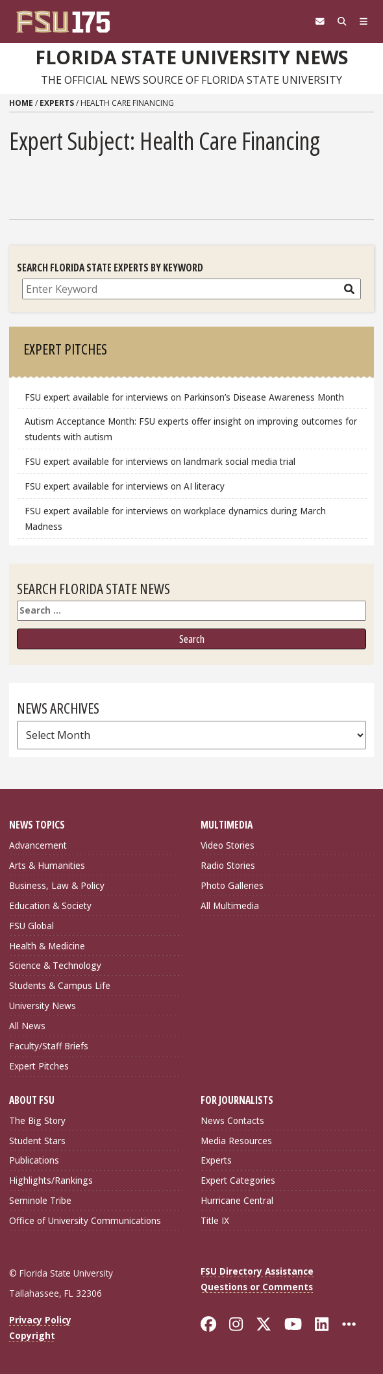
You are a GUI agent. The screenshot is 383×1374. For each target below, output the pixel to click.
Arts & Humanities (47, 865)
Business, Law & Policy (57, 885)
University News (42, 1005)
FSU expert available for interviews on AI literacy (125, 486)
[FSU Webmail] (320, 21)
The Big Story (37, 1120)
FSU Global (31, 925)
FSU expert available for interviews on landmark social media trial (160, 461)
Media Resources (236, 1140)
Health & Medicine (47, 946)
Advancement (38, 845)
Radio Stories (228, 865)
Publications (34, 1160)
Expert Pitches (39, 1066)
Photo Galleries (232, 885)
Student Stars (37, 1140)
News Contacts (232, 1120)
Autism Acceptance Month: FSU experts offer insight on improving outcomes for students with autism (191, 429)
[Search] (342, 21)
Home (21, 102)
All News (27, 1025)
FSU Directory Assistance (257, 1271)
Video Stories (227, 845)
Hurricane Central (237, 1200)
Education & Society (50, 905)
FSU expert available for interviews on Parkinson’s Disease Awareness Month (184, 397)
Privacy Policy (40, 1320)
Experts (57, 102)
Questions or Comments (257, 1286)
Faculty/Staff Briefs (48, 1046)
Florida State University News (191, 57)
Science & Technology (55, 965)
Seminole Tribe (40, 1200)
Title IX (215, 1220)
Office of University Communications (85, 1220)
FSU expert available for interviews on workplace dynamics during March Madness (175, 518)
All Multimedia (230, 905)
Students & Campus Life (59, 985)
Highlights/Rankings (51, 1180)
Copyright (32, 1335)
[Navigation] (363, 21)
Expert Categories (238, 1180)
